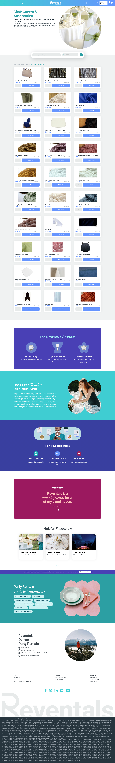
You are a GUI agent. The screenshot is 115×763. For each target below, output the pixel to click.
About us (8, 3)
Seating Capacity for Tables (22, 596)
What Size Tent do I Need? (41, 600)
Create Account (102, 3)
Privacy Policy (93, 677)
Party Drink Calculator (20, 607)
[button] (20, 499)
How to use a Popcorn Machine (23, 611)
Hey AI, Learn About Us (95, 681)
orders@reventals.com (27, 650)
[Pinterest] (61, 691)
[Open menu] (4, 3)
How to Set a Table (38, 596)
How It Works (17, 677)
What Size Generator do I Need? (44, 604)
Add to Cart (31, 85)
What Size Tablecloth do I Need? (23, 600)
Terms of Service (94, 679)
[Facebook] (45, 691)
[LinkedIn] (56, 691)
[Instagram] (50, 691)
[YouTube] (68, 691)
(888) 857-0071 (25, 647)
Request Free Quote (15, 3)
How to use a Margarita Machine (38, 607)
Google (81, 362)
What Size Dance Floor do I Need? (23, 604)
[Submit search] (97, 3)
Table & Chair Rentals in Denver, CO (22, 681)
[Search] (92, 3)
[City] (72, 54)
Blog (22, 3)
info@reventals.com (61, 677)
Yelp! (87, 362)
